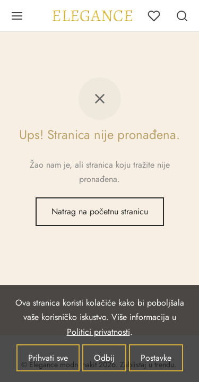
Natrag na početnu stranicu (99, 211)
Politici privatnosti (98, 332)
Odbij (104, 358)
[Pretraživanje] (182, 16)
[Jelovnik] (17, 15)
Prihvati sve (48, 358)
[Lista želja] (155, 16)
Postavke (156, 358)
